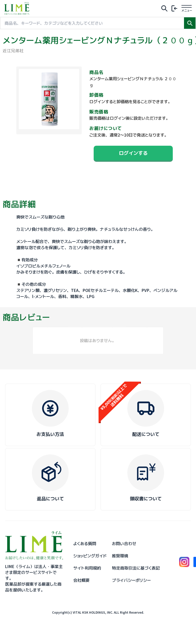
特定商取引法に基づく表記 (136, 568)
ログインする (133, 153)
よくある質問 (84, 543)
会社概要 (81, 580)
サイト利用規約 (87, 568)
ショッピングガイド (90, 556)
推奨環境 (120, 556)
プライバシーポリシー (131, 580)
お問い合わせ (124, 543)
